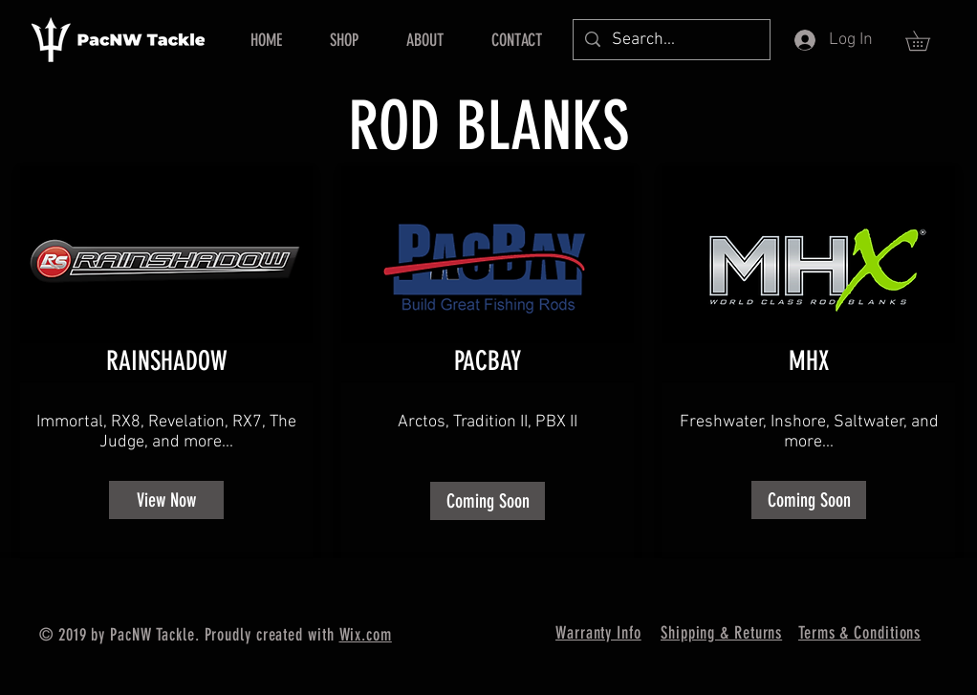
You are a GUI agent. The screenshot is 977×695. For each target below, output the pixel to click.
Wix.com (365, 634)
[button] (927, 41)
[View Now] (166, 500)
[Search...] (670, 39)
